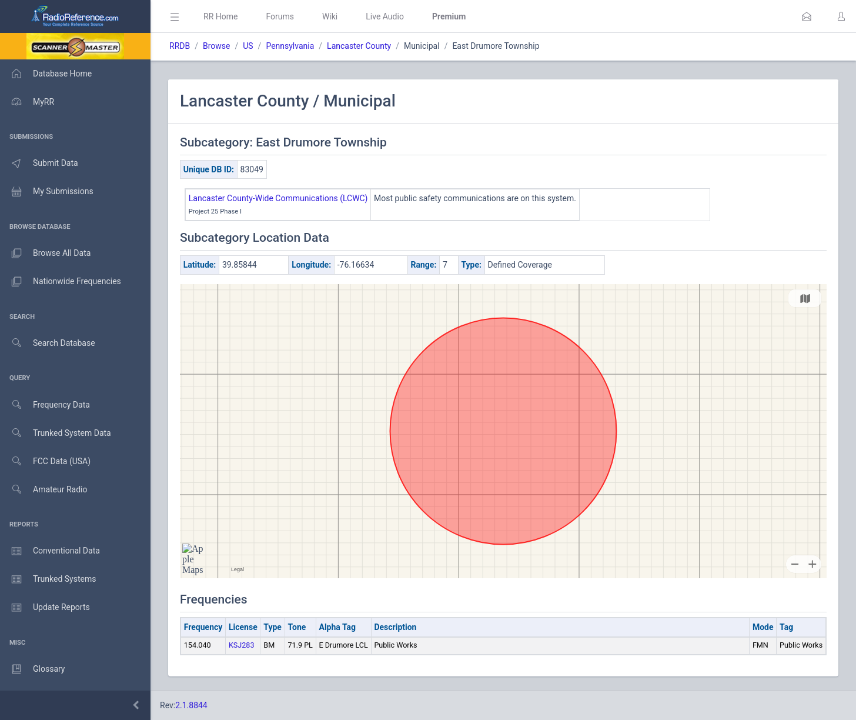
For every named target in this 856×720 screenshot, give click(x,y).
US (248, 46)
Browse (216, 46)
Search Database (47, 343)
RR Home (220, 16)
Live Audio (385, 16)
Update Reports (45, 607)
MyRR (27, 101)
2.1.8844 (191, 705)
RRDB (179, 46)
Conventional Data (50, 551)
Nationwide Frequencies (60, 281)
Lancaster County (359, 46)
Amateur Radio (44, 490)
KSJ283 (242, 645)
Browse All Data (45, 253)
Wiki (329, 16)
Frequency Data (45, 405)
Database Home (46, 73)
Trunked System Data (55, 433)
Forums (280, 16)
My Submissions (46, 191)
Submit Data (39, 163)
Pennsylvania (290, 46)
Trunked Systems (48, 579)
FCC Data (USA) (45, 461)
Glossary (32, 669)
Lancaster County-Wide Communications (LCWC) (278, 198)
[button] (806, 16)
